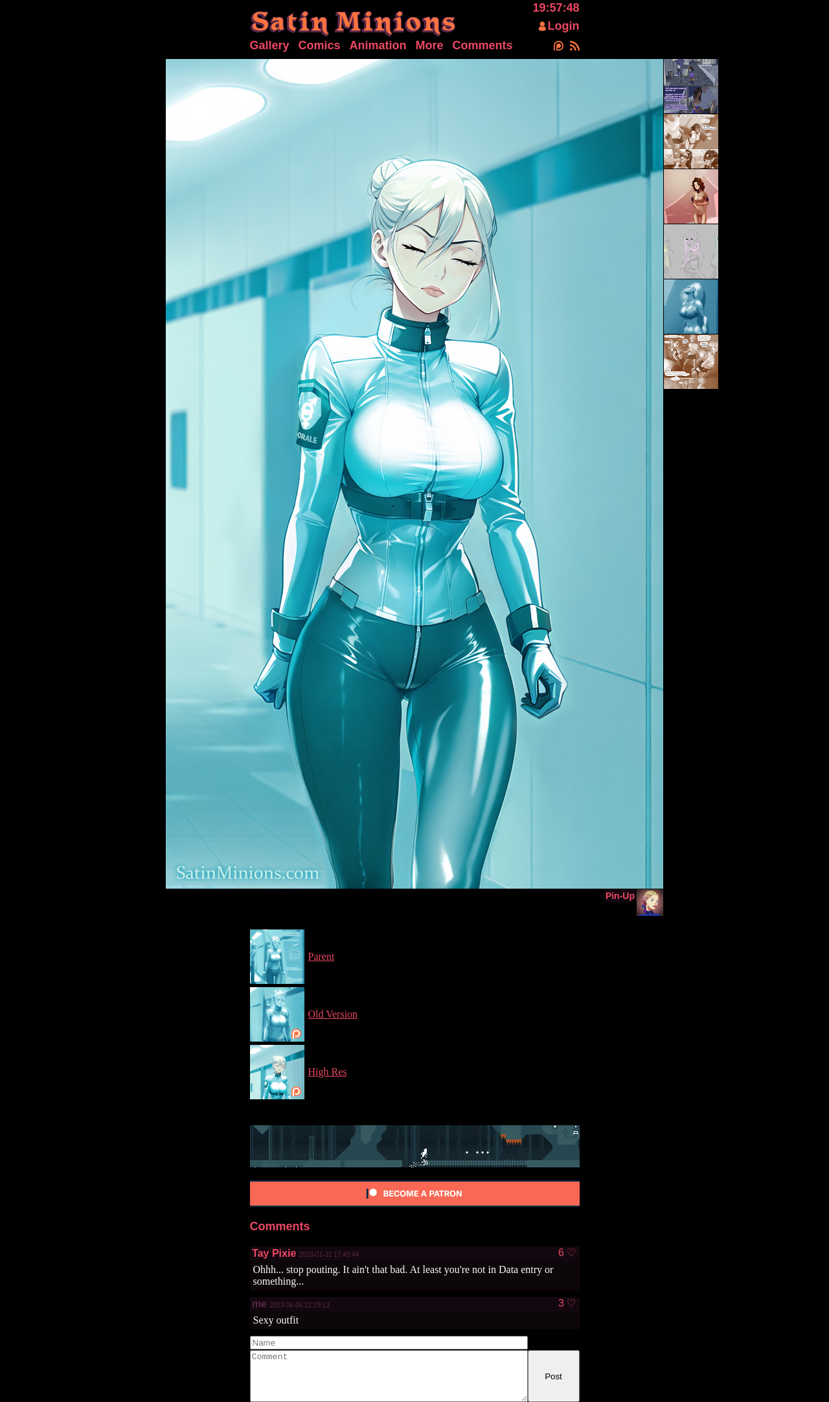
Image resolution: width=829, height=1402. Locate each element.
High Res (327, 1071)
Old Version (333, 1014)
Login (564, 25)
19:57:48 (555, 7)
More (430, 45)
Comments (483, 45)
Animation (378, 45)
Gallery (270, 45)
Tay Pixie (274, 1253)
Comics (320, 45)
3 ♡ (567, 1303)
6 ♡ (567, 1253)
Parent (321, 956)
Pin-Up (620, 896)
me (259, 1303)
